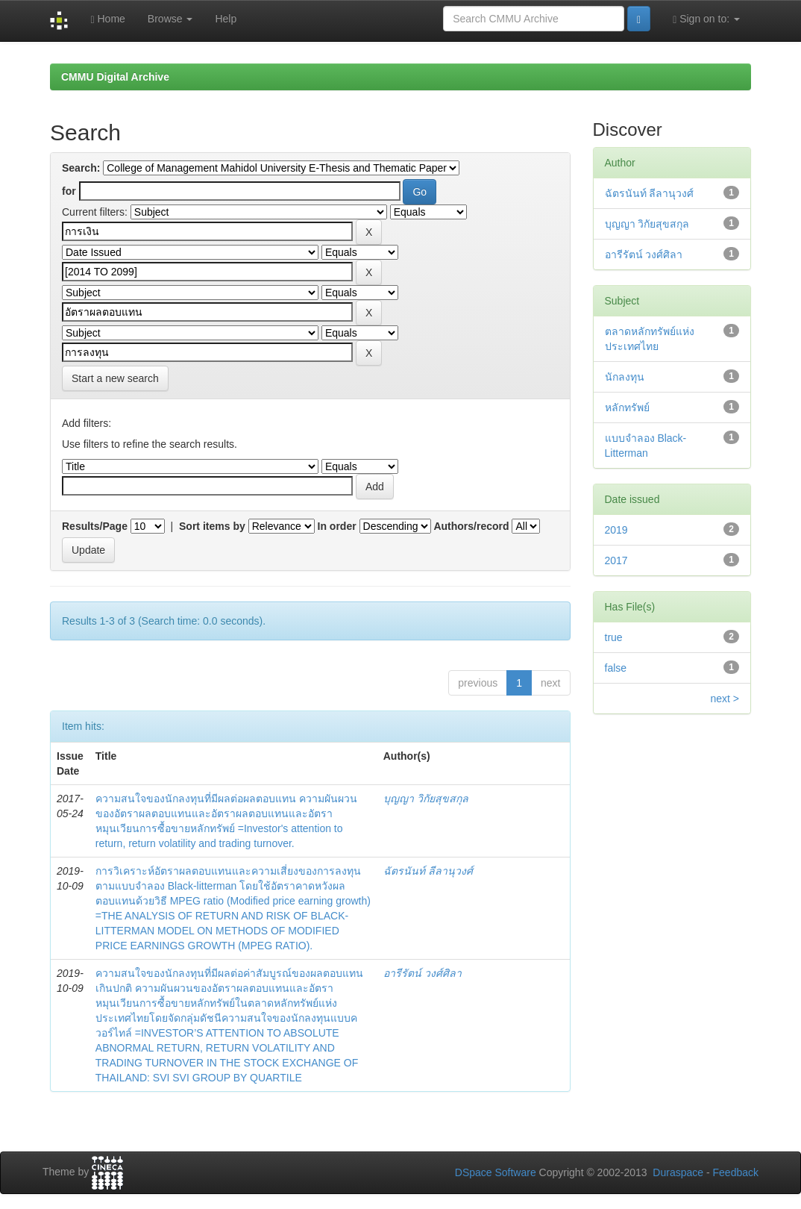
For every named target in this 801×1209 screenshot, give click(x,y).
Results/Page (95, 526)
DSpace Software (495, 1172)
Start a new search (115, 378)
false (616, 668)
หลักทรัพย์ (627, 407)
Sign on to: (706, 19)
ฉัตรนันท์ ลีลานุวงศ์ (428, 871)
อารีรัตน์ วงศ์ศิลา (422, 973)
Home (107, 19)
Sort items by (212, 526)
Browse (170, 19)
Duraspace (678, 1172)
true (614, 637)
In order (337, 526)
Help (225, 19)
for (69, 191)
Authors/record (471, 526)
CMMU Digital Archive (115, 77)
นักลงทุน (624, 377)
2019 (616, 530)
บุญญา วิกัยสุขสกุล (425, 799)
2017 (616, 560)
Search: (81, 168)
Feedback (735, 1172)
